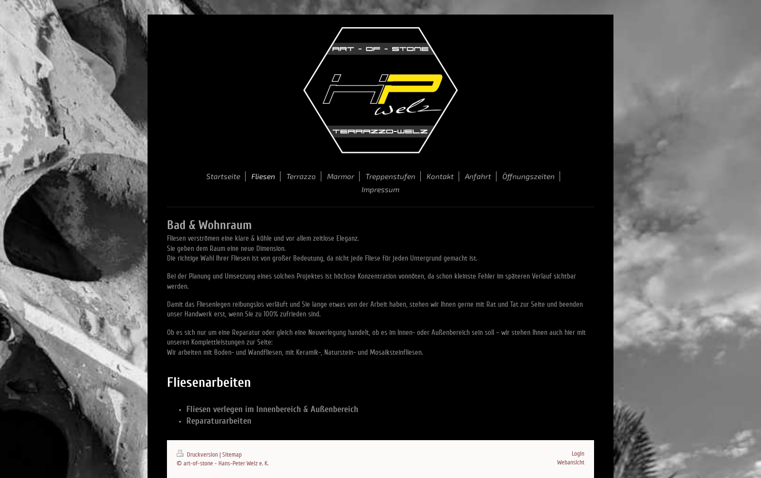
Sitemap (232, 455)
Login (578, 454)
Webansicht (570, 462)
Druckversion (198, 455)
